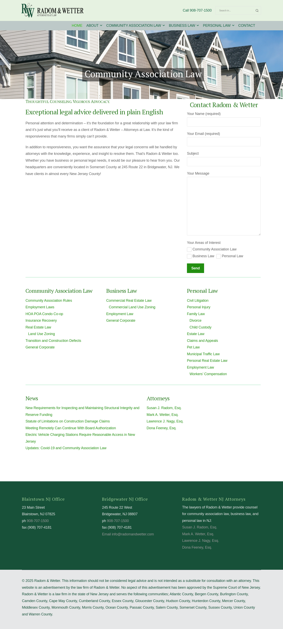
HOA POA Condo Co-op (44, 314)
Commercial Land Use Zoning (132, 307)
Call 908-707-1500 (197, 10)
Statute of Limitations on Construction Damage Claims (68, 421)
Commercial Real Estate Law (128, 301)
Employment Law (119, 314)
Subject (193, 153)
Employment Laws (40, 307)
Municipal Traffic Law (203, 354)
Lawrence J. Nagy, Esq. (165, 421)
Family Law (196, 314)
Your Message (198, 173)
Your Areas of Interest (203, 243)
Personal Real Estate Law (207, 361)
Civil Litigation (197, 301)
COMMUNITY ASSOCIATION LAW (133, 26)
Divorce (195, 320)
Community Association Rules (49, 301)
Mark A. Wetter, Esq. (163, 415)
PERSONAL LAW (217, 26)
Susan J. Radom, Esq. (164, 408)
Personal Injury (198, 307)
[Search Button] (257, 10)
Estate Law (195, 334)
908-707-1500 (38, 521)
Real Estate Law (38, 327)
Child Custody (200, 327)
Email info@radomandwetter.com (128, 534)
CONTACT (246, 26)
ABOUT (92, 26)
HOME (77, 26)
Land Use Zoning (41, 334)
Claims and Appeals (202, 341)
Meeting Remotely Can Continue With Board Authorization (71, 428)
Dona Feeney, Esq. (162, 428)
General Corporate (40, 347)
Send (195, 268)
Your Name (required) (204, 114)
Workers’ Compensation (208, 374)
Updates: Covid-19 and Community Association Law (66, 448)
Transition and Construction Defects (53, 341)
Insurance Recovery (41, 320)
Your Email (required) (203, 134)
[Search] (234, 10)
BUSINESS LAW (182, 26)
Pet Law (193, 347)
